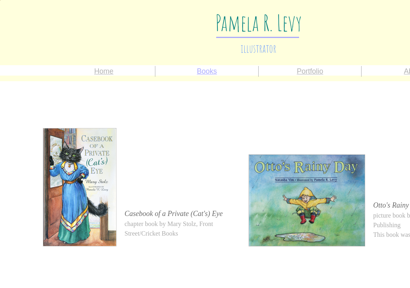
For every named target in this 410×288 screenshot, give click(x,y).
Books (207, 71)
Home (103, 71)
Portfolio (310, 71)
